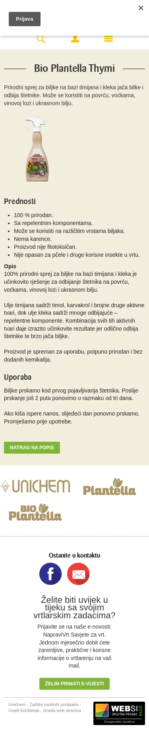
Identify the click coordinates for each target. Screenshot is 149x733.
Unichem (16, 704)
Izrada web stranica (62, 710)
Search (41, 39)
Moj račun (75, 38)
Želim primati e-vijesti (74, 684)
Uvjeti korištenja (23, 710)
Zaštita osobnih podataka (53, 704)
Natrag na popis (32, 447)
